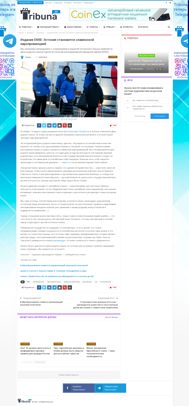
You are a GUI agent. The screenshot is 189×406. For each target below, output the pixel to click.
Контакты (77, 2)
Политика (113, 57)
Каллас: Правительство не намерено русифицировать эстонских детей (57, 276)
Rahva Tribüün (72, 27)
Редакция (58, 2)
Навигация (88, 2)
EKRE (28, 282)
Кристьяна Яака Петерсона (76, 131)
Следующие (40, 362)
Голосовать (159, 116)
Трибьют (109, 27)
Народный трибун (47, 27)
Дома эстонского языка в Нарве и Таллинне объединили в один (53, 270)
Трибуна (92, 27)
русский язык (87, 282)
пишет (65, 162)
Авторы (48, 2)
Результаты (140, 116)
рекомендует (59, 240)
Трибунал (25, 27)
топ (96, 282)
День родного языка (54, 282)
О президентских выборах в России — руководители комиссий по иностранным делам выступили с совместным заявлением (95, 305)
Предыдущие (27, 362)
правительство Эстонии (72, 282)
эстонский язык (105, 282)
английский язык (38, 282)
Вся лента (143, 27)
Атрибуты (126, 27)
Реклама (67, 2)
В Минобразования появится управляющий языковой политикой (54, 265)
